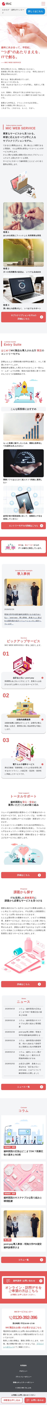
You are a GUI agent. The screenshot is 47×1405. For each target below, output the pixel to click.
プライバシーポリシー (24, 1377)
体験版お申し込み (12, 1400)
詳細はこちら (23, 875)
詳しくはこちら (35, 11)
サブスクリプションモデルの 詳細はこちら (23, 317)
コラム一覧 (23, 1260)
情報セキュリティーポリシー (23, 1382)
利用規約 (23, 1365)
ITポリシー (23, 1371)
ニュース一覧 (23, 1087)
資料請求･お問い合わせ (24, 1281)
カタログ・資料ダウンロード (13, 11)
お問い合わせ (35, 1400)
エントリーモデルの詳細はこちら (23, 526)
